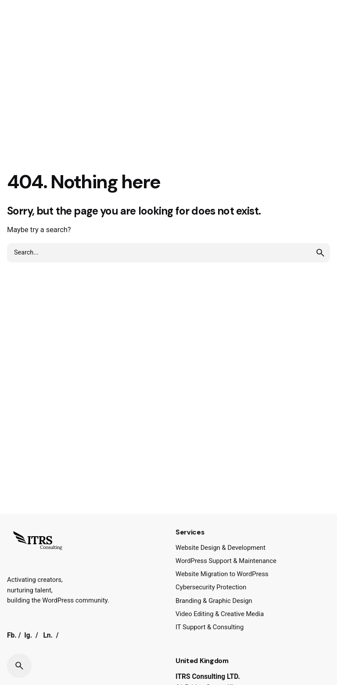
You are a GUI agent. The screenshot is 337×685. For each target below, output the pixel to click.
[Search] (19, 665)
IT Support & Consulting (210, 627)
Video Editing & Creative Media (220, 614)
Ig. (28, 635)
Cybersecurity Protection (211, 587)
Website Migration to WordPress (222, 574)
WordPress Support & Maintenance (226, 561)
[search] (320, 252)
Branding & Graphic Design (214, 601)
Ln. (48, 635)
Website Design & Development (220, 548)
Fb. (12, 635)
